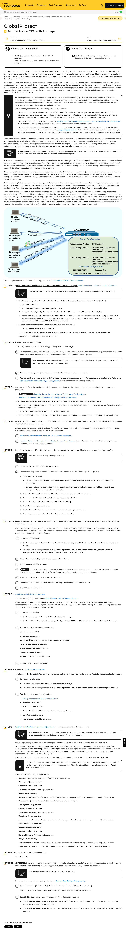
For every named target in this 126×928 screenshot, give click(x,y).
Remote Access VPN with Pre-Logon (18, 19)
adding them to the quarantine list (71, 121)
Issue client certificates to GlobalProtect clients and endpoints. (46, 436)
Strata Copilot (114, 5)
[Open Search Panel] (102, 5)
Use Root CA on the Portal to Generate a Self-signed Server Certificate (47, 398)
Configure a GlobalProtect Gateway (30, 594)
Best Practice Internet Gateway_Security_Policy (40, 381)
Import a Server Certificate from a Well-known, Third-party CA (60, 394)
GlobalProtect (15, 16)
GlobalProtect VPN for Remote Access (67, 281)
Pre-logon (8, 71)
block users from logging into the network (103, 121)
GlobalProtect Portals (36, 669)
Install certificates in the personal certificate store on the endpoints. (47, 441)
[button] (124, 742)
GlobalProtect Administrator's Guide (35, 16)
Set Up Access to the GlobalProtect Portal (40, 699)
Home (6, 16)
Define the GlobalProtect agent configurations (34, 727)
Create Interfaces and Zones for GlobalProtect (97, 286)
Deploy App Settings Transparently (70, 881)
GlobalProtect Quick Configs (61, 16)
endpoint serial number (67, 130)
